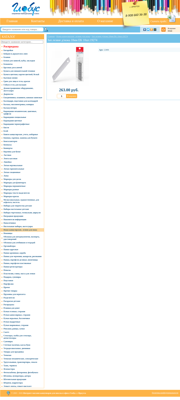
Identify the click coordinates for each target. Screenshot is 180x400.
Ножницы (8, 233)
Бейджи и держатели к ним (16, 54)
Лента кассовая (10, 158)
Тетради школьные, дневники (17, 348)
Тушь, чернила (10, 365)
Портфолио (9, 284)
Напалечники (10, 223)
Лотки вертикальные (13, 165)
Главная (12, 21)
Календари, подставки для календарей (21, 101)
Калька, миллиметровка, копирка (19, 104)
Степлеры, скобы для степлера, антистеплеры (18, 336)
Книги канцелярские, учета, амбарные (21, 134)
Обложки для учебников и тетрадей (19, 242)
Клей (6, 131)
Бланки (7, 57)
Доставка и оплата (71, 21)
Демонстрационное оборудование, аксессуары (19, 89)
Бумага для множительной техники (19, 71)
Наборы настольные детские (16, 209)
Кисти (6, 127)
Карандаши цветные (13, 121)
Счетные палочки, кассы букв (17, 345)
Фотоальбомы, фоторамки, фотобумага (21, 372)
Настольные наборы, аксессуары (18, 226)
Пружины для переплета (15, 294)
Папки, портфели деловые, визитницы (21, 260)
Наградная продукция (13, 216)
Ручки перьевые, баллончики (17, 318)
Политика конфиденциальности (165, 393)
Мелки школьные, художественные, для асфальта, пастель (21, 201)
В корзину (71, 96)
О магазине (105, 21)
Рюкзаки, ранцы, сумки (14, 329)
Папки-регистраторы (13, 267)
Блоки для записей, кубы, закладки (19, 61)
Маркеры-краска (11, 196)
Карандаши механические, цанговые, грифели (20, 112)
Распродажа (11, 46)
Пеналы (7, 270)
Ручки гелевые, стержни (14, 311)
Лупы (6, 176)
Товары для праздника (14, 352)
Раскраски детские (12, 301)
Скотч (6, 332)
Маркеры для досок (12, 179)
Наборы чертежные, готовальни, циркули (22, 212)
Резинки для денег (12, 308)
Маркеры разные (11, 189)
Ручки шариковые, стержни (16, 325)
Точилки (7, 355)
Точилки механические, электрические (21, 359)
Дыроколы (8, 94)
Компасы (8, 145)
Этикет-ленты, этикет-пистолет (18, 386)
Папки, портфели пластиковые (17, 263)
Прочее (7, 287)
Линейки (8, 162)
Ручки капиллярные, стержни (17, 315)
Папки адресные (11, 249)
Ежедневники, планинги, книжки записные (23, 97)
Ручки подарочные (12, 322)
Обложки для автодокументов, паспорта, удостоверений (22, 238)
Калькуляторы (10, 108)
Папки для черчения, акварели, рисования (23, 256)
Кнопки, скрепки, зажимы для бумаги (20, 138)
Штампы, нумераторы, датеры (17, 376)
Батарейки (8, 50)
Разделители (9, 298)
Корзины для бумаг (12, 151)
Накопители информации (15, 219)
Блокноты (8, 64)
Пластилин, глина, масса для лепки (19, 273)
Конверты (8, 148)
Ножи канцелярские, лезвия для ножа (20, 230)
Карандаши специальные (15, 117)
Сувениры (8, 341)
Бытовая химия (10, 78)
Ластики (7, 155)
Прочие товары (10, 291)
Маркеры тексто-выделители (17, 193)
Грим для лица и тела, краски (17, 81)
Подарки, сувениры (12, 277)
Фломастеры (9, 369)
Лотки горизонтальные (14, 169)
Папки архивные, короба (15, 253)
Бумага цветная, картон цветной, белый (21, 74)
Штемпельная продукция (15, 379)
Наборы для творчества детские (18, 206)
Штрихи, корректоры (13, 383)
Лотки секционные (12, 172)
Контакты (38, 21)
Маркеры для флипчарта (15, 182)
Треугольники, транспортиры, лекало (20, 362)
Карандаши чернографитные (17, 124)
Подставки (8, 280)
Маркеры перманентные (15, 186)
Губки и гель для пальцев (15, 85)
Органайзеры (10, 246)
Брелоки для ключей (13, 67)
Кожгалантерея (10, 141)
